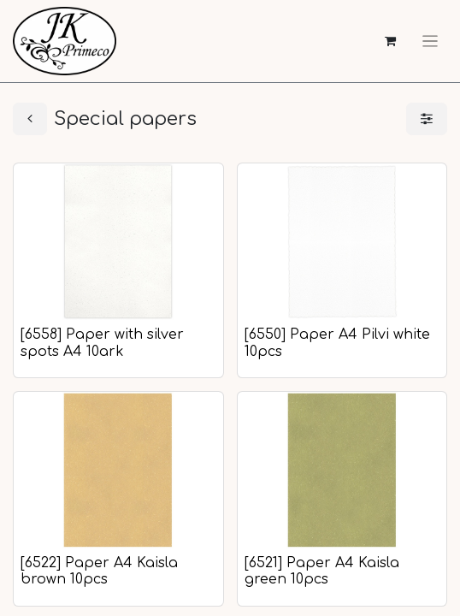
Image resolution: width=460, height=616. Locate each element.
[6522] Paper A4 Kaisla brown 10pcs (99, 571)
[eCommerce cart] (390, 41)
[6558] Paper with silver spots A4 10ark (102, 342)
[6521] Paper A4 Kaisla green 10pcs (322, 571)
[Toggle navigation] (430, 41)
